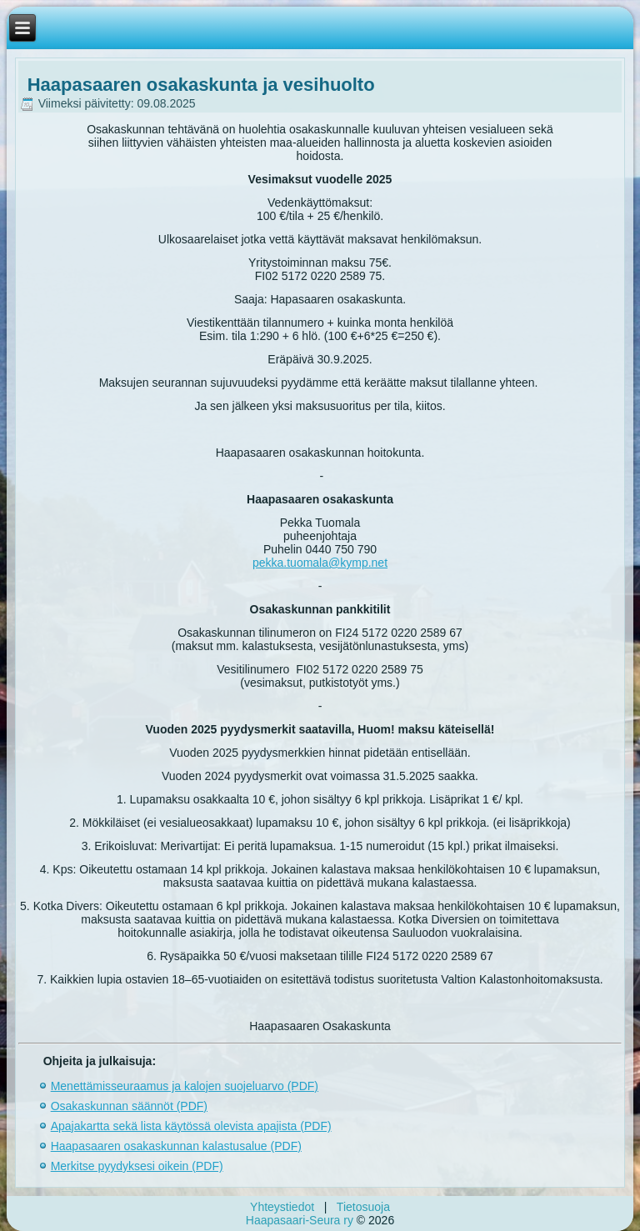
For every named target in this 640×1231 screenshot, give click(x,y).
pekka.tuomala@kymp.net (320, 562)
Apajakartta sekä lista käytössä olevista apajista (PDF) (191, 1126)
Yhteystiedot (282, 1206)
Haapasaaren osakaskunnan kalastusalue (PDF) (176, 1146)
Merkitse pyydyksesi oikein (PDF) (137, 1166)
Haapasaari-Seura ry (299, 1220)
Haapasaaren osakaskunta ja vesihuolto (201, 84)
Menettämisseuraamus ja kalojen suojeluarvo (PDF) (184, 1086)
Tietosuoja (363, 1206)
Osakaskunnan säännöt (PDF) (129, 1106)
